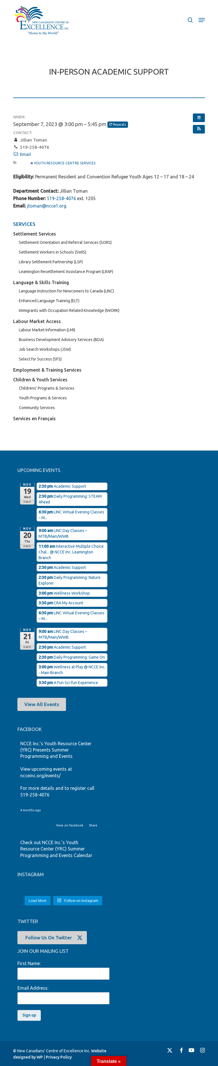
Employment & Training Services (47, 369)
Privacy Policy (59, 1057)
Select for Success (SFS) (40, 359)
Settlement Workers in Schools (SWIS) (52, 252)
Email (22, 154)
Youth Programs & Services (43, 398)
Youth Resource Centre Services (63, 163)
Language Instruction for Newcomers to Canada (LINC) (66, 291)
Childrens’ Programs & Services (46, 388)
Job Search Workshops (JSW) (45, 349)
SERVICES (24, 224)
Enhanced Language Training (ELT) (49, 300)
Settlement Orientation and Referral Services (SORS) (65, 242)
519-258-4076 (61, 198)
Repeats (118, 124)
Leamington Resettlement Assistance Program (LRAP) (66, 271)
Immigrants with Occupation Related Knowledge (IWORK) (69, 310)
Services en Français (34, 418)
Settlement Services (34, 233)
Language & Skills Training (41, 282)
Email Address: (32, 988)
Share (93, 825)
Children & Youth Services (40, 379)
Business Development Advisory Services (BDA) (61, 339)
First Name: (29, 963)
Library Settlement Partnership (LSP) (51, 262)
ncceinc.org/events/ (40, 775)
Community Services (37, 407)
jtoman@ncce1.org (46, 205)
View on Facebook (70, 825)
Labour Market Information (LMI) (47, 330)
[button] (202, 20)
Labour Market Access (37, 321)
